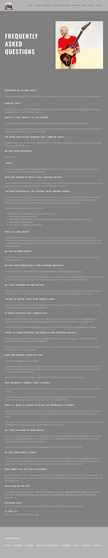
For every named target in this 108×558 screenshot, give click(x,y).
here (11, 112)
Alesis (61, 495)
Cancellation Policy (61, 5)
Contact (91, 5)
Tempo (93, 327)
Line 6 (80, 495)
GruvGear (9, 498)
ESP (48, 492)
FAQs (83, 5)
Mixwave (47, 495)
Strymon (39, 495)
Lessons (37, 5)
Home (30, 5)
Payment (76, 5)
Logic (32, 495)
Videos (99, 5)
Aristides (39, 492)
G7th (86, 495)
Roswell (55, 495)
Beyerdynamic (71, 495)
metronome (88, 319)
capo (47, 319)
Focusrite (25, 495)
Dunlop (92, 495)
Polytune (82, 327)
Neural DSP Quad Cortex (76, 492)
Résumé (46, 5)
